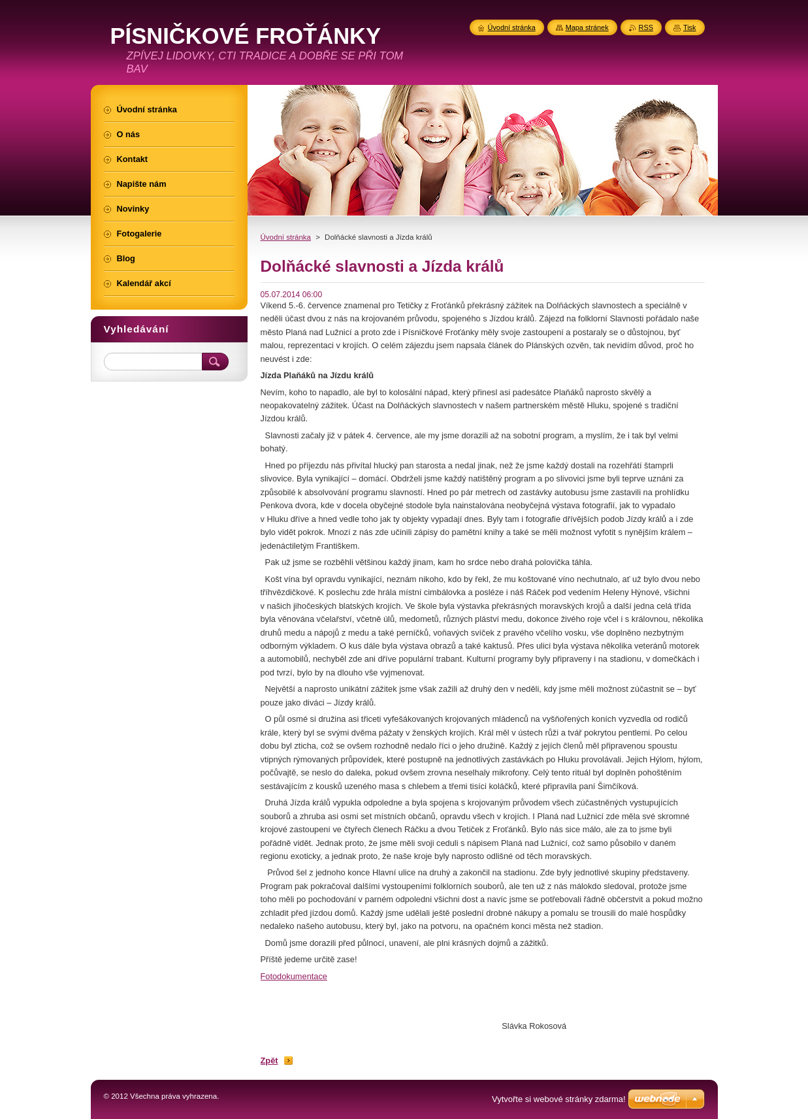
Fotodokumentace (294, 976)
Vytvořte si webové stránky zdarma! (559, 1099)
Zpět (269, 1060)
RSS (646, 27)
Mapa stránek (587, 27)
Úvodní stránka (286, 237)
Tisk (689, 27)
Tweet (373, 1041)
